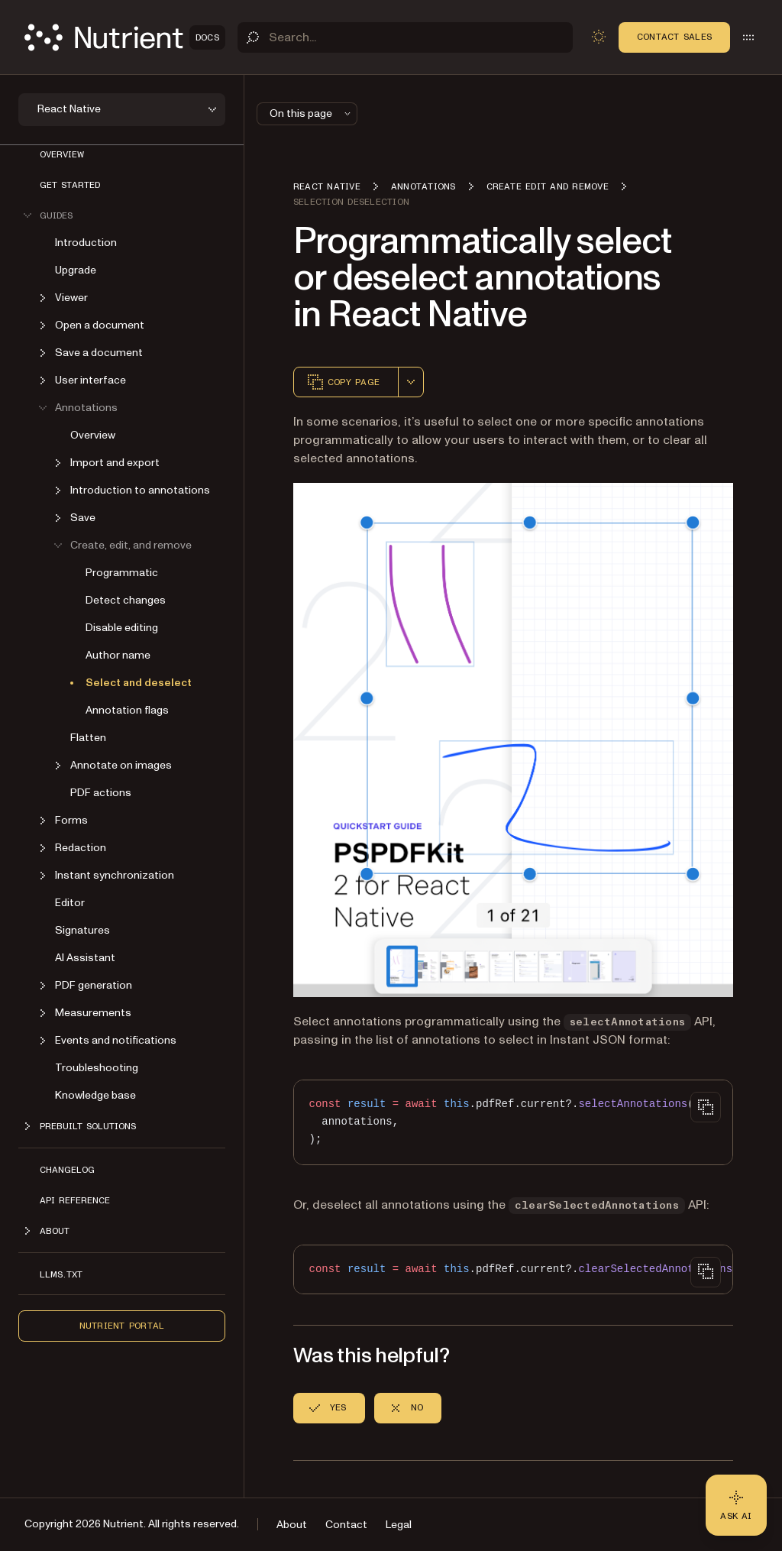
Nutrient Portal (122, 1325)
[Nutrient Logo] (124, 37)
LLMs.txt (61, 1274)
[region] (513, 1122)
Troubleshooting (96, 1067)
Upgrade (75, 270)
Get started (70, 184)
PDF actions (100, 792)
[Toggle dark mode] (598, 36)
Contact (346, 1524)
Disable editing (122, 627)
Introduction (86, 242)
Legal (399, 1524)
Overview (62, 154)
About (291, 1524)
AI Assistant (85, 957)
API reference (75, 1200)
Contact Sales (674, 36)
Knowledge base (95, 1095)
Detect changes (126, 600)
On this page (312, 113)
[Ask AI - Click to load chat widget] (736, 1505)
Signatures (82, 930)
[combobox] (411, 382)
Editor (70, 902)
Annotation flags (127, 710)
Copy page (343, 382)
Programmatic (122, 572)
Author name (118, 655)
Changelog (67, 1169)
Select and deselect (139, 682)
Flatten (88, 737)
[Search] (405, 37)
